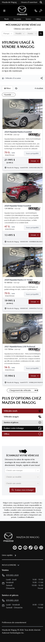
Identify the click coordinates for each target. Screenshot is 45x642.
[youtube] (20, 548)
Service (28, 19)
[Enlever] (12, 94)
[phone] (35, 10)
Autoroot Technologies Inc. (13, 633)
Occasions (17, 19)
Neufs (6, 19)
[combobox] (3, 33)
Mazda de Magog (9, 2)
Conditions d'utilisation (25, 517)
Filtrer (7, 88)
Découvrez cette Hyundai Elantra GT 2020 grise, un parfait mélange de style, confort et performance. (21, 288)
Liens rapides (7, 555)
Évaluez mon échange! (22, 490)
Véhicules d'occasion (13, 78)
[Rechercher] (41, 2)
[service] (40, 10)
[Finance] (33, 153)
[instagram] (41, 548)
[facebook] (25, 548)
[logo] (22, 10)
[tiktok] (31, 548)
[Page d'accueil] (7, 537)
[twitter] (15, 548)
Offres (38, 19)
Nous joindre (9, 565)
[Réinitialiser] (16, 88)
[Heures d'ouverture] (29, 2)
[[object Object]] (41, 78)
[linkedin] (36, 548)
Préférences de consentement (14, 622)
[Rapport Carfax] (34, 134)
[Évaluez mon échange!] (41, 33)
